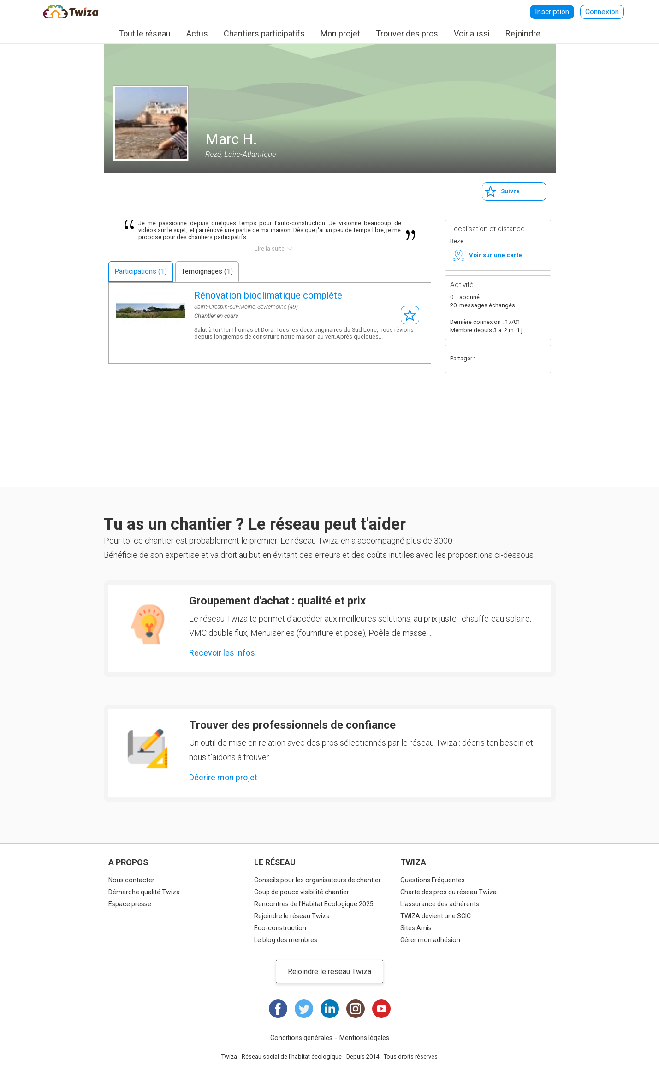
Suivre (510, 191)
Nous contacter (131, 880)
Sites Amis (416, 928)
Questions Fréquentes (432, 880)
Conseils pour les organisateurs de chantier (317, 880)
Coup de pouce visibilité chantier (301, 892)
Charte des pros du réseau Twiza (448, 892)
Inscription (552, 11)
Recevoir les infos (222, 653)
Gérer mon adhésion (430, 940)
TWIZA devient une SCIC (435, 916)
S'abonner (410, 315)
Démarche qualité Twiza (144, 892)
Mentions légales (364, 1037)
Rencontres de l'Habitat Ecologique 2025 (314, 904)
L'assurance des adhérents (439, 904)
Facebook (485, 359)
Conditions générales (301, 1037)
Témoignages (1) (207, 271)
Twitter (504, 359)
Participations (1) (140, 271)
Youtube (381, 1008)
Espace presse (129, 904)
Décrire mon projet (223, 777)
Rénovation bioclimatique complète (268, 295)
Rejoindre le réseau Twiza (292, 916)
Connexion (602, 11)
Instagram (355, 1008)
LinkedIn (330, 1008)
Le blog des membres (285, 940)
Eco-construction (280, 928)
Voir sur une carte (495, 254)
